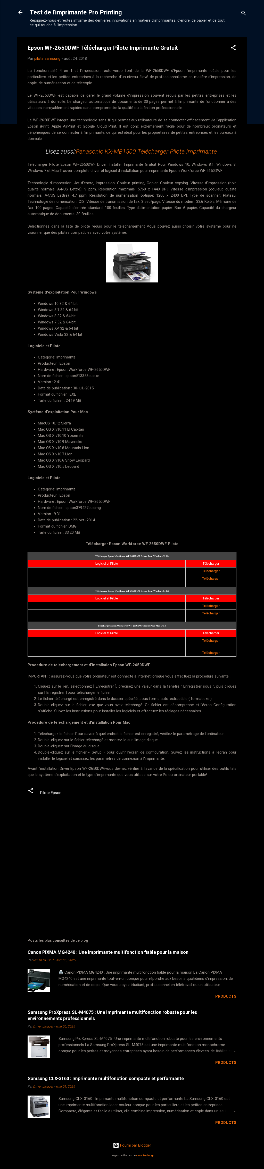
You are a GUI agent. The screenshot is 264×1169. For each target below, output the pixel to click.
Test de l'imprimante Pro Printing (76, 12)
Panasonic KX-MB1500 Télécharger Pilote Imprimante (147, 151)
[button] (233, 49)
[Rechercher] (244, 14)
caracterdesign (145, 1155)
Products (225, 996)
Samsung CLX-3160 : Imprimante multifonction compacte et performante (106, 1078)
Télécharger (211, 571)
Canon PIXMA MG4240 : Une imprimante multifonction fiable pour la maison (108, 952)
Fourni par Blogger (132, 1145)
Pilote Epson (50, 792)
